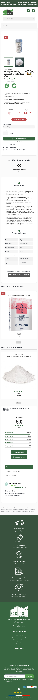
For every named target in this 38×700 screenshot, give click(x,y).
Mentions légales (19, 642)
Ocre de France (8, 69)
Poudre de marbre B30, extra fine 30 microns (18, 356)
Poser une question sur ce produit (19, 275)
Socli (19, 294)
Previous (17, 342)
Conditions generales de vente (19, 637)
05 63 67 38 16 (20, 622)
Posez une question (19, 457)
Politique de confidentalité (19, 639)
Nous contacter (19, 653)
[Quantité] (5, 133)
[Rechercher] (19, 19)
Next (20, 342)
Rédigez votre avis (18, 452)
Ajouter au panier (19, 139)
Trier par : (8, 475)
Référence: (6, 81)
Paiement (19, 657)
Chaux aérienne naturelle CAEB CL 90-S (19, 295)
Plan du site (19, 644)
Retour (19, 659)
